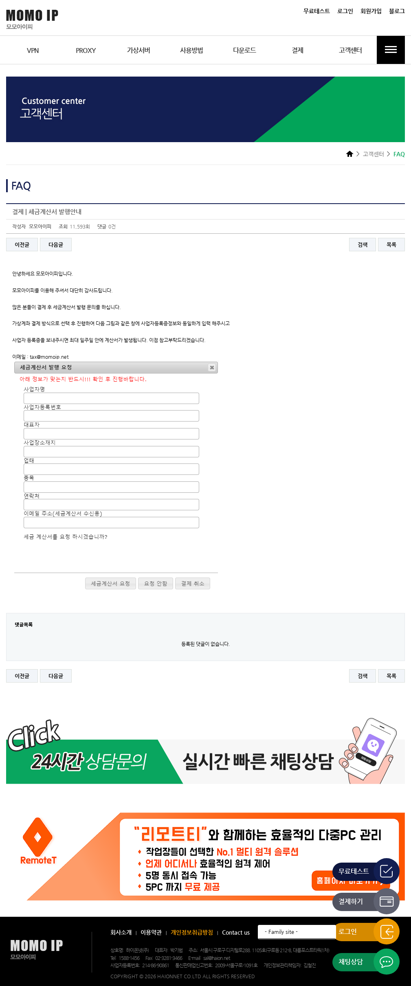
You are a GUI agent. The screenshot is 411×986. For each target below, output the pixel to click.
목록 (391, 245)
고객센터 (350, 50)
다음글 (55, 245)
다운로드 (244, 50)
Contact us (236, 932)
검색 (362, 245)
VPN (33, 50)
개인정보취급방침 (192, 932)
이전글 (22, 245)
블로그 (397, 11)
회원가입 (371, 11)
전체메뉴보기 (391, 50)
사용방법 (191, 50)
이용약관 (151, 932)
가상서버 (138, 50)
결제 (297, 50)
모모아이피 (36, 950)
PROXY (86, 50)
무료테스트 (316, 11)
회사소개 (121, 932)
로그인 (345, 11)
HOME (350, 153)
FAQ (399, 154)
